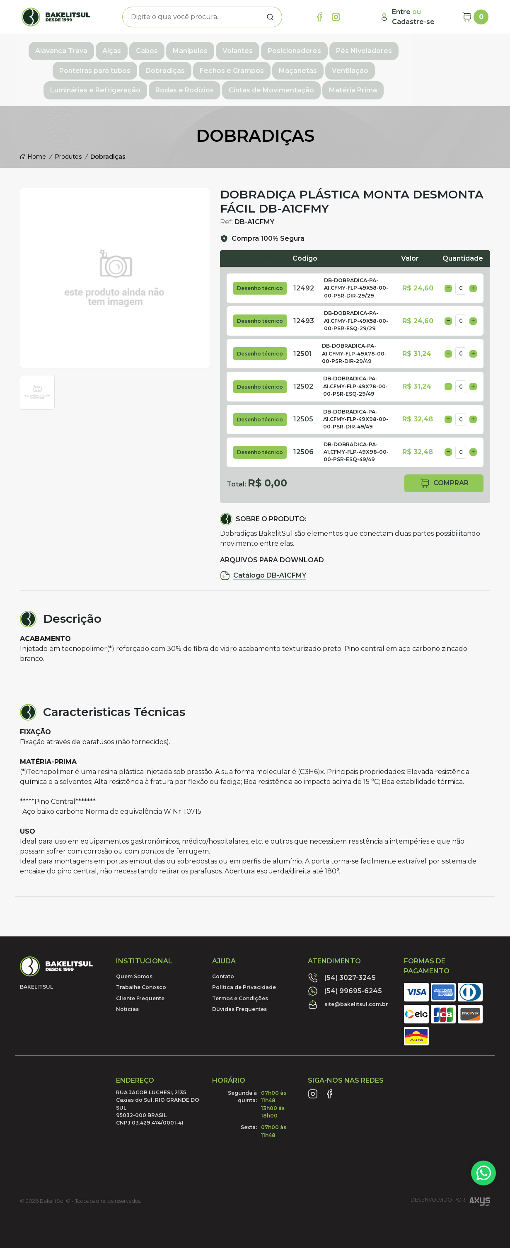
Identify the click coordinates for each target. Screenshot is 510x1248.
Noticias (127, 1003)
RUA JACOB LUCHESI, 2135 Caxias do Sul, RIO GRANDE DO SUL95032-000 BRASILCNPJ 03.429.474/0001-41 (157, 1101)
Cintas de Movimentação (223, 85)
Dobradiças (74, 66)
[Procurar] (270, 17)
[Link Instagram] (336, 17)
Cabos (145, 48)
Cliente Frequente (140, 992)
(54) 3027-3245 (342, 972)
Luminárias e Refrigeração (337, 66)
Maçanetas (207, 66)
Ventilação (259, 66)
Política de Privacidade (244, 981)
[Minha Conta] (417, 17)
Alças (110, 48)
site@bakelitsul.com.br (348, 998)
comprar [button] (444, 477)
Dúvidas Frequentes (239, 1003)
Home (33, 150)
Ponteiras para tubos (440, 48)
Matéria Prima (305, 85)
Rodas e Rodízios (426, 66)
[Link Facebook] (319, 17)
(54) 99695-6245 (345, 985)
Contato (223, 970)
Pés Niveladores (362, 48)
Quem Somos (134, 970)
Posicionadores (292, 48)
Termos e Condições (240, 992)
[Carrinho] (475, 17)
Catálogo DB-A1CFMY (263, 569)
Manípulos (188, 48)
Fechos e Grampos (141, 66)
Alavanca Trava (60, 48)
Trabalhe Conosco (141, 981)
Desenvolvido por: (450, 1196)
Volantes (236, 48)
